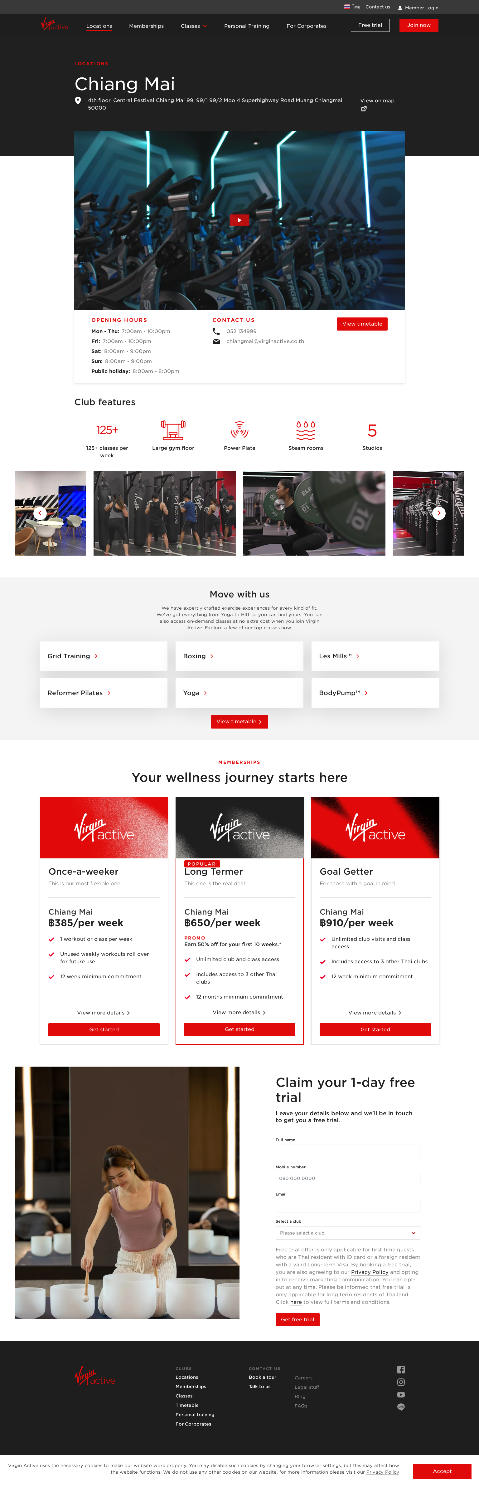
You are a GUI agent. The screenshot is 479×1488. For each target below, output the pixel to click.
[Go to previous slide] (40, 513)
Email (281, 1194)
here (296, 1302)
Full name (285, 1139)
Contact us (377, 6)
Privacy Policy (370, 1272)
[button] (194, 26)
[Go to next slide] (439, 513)
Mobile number (291, 1167)
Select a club (288, 1221)
